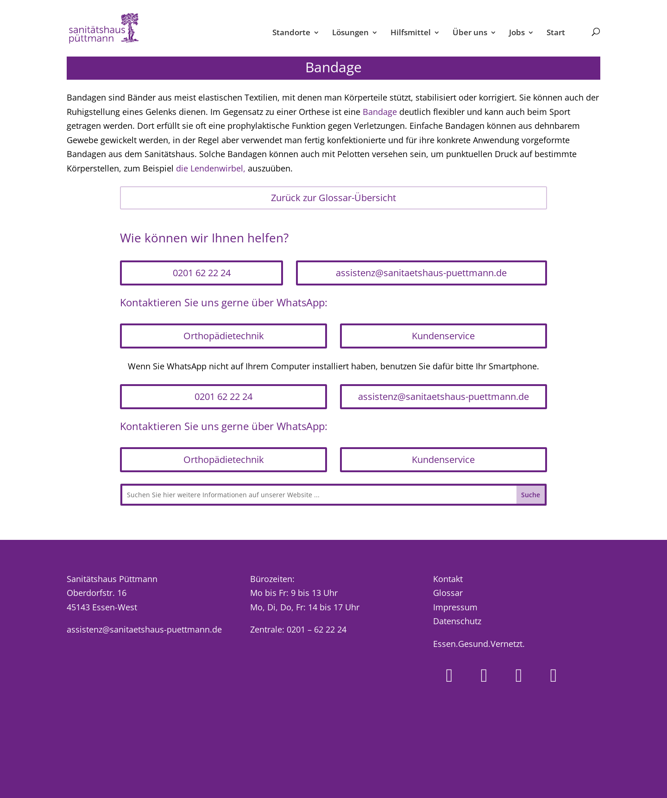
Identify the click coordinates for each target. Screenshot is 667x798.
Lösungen (350, 33)
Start (556, 33)
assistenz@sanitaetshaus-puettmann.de (421, 272)
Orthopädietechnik (223, 335)
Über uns (470, 33)
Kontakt (448, 578)
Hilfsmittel (410, 33)
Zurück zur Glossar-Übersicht (333, 197)
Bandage (380, 111)
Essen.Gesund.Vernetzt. (479, 643)
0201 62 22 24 (202, 272)
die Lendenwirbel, (210, 168)
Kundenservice (443, 335)
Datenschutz (457, 621)
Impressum (455, 607)
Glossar (448, 592)
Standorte (291, 33)
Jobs (517, 33)
